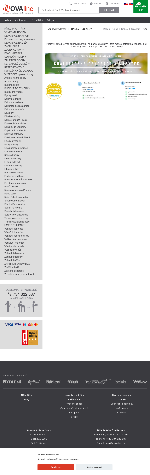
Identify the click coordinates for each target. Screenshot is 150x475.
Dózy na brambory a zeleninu (19, 39)
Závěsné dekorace (14, 271)
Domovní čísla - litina (15, 123)
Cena (115, 29)
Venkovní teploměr (14, 243)
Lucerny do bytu (12, 162)
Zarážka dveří (11, 267)
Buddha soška (11, 85)
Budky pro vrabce (13, 92)
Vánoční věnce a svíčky (16, 236)
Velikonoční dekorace (15, 239)
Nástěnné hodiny (13, 165)
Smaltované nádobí (14, 200)
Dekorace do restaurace (16, 106)
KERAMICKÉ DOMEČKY (17, 64)
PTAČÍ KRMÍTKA (13, 53)
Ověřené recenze (122, 395)
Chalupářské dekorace (16, 148)
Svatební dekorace (14, 211)
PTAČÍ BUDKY (12, 186)
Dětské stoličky (12, 116)
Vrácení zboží (74, 403)
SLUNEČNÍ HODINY (15, 57)
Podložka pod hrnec (14, 176)
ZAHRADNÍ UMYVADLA (17, 264)
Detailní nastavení (94, 467)
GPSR (74, 417)
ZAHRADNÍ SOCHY (14, 60)
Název (124, 29)
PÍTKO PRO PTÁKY (14, 28)
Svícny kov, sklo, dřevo (16, 214)
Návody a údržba (74, 395)
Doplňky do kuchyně (14, 130)
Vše (145, 29)
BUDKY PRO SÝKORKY (17, 88)
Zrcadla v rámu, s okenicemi (19, 274)
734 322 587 (80, 3)
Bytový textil (10, 95)
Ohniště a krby (11, 169)
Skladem (135, 29)
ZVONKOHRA (11, 46)
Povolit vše (55, 467)
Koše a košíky (11, 155)
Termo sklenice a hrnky (16, 218)
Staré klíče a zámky (14, 204)
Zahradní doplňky (13, 257)
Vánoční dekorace (13, 228)
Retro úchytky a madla (16, 197)
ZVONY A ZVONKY (14, 50)
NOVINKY (38, 20)
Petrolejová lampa (13, 172)
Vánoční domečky (13, 232)
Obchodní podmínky (121, 403)
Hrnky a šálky (11, 144)
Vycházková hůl (12, 250)
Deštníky (8, 113)
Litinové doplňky (12, 158)
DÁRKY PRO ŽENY (81, 29)
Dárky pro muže (12, 99)
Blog (26, 399)
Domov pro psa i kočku (16, 120)
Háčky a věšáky (12, 141)
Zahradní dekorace (14, 253)
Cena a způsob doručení (74, 408)
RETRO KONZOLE (14, 67)
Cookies (121, 412)
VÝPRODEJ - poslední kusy (18, 74)
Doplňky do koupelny (15, 127)
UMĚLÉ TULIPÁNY (14, 225)
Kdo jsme (74, 412)
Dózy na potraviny (13, 134)
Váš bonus (115, 3)
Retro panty (10, 193)
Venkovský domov (56, 29)
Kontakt (98, 3)
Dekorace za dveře (14, 109)
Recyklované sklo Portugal (18, 190)
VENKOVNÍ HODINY (15, 32)
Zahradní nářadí (12, 260)
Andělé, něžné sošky (15, 78)
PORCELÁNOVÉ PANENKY (19, 179)
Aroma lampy (11, 81)
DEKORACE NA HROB (16, 36)
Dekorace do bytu (13, 102)
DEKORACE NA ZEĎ (15, 43)
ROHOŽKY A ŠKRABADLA (18, 71)
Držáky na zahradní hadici (17, 137)
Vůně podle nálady (14, 246)
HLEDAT (109, 10)
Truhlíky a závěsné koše (17, 221)
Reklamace (74, 399)
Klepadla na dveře (13, 151)
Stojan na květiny (13, 207)
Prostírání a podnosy (15, 183)
